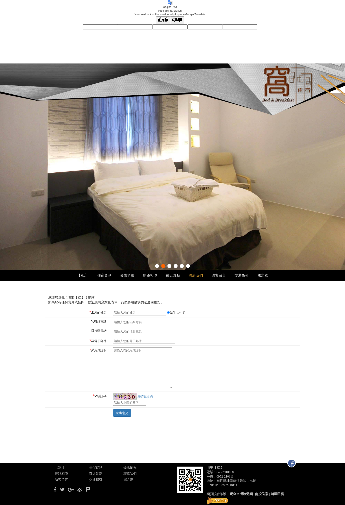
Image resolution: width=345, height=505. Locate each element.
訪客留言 (219, 275)
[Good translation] (163, 20)
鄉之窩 (262, 275)
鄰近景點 (173, 275)
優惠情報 (127, 275)
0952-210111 (225, 476)
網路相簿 (150, 275)
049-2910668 (225, 472)
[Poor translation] (177, 20)
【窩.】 (82, 275)
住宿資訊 (104, 275)
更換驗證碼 (133, 396)
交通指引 (242, 275)
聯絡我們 (196, 275)
